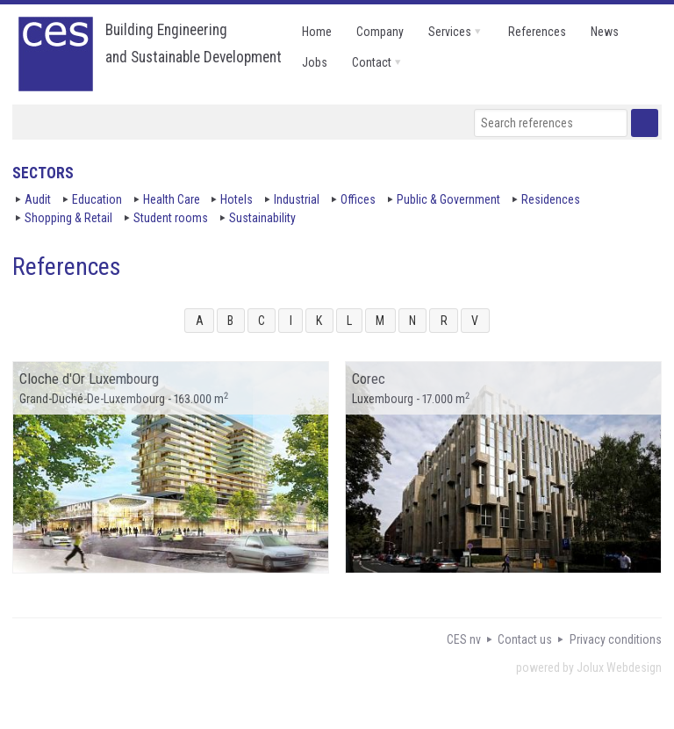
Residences (550, 199)
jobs (314, 62)
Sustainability (262, 218)
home (317, 32)
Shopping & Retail (68, 218)
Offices (358, 199)
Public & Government (448, 199)
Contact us (525, 639)
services (449, 32)
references (537, 32)
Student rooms (170, 218)
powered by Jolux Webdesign (589, 667)
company (380, 32)
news (605, 32)
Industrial (296, 199)
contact (371, 62)
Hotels (236, 199)
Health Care (171, 199)
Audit (38, 199)
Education (97, 199)
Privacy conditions (616, 639)
